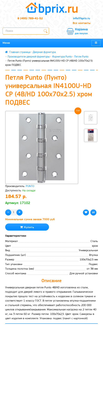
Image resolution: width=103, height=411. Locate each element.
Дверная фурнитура (44, 52)
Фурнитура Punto (62, 56)
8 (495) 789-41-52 (30, 18)
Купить (27, 227)
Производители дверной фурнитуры (29, 56)
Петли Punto (81, 56)
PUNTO (30, 186)
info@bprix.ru (81, 18)
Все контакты (81, 23)
